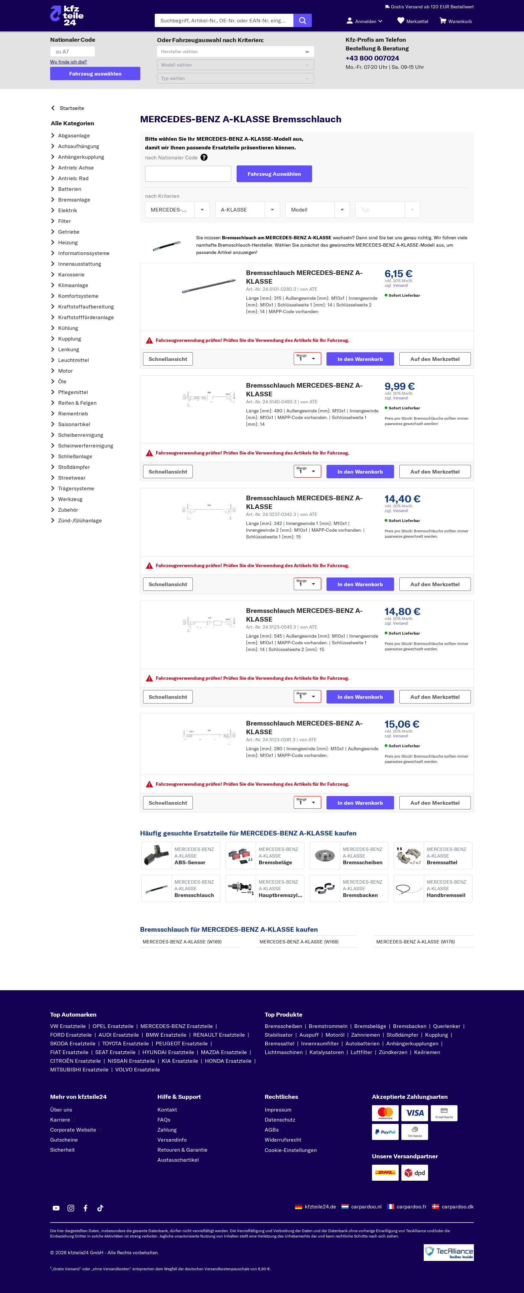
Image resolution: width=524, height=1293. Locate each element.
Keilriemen (427, 1052)
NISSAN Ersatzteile (131, 1061)
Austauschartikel (178, 1160)
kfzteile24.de (320, 1206)
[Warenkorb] (455, 20)
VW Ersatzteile (68, 1026)
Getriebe (69, 231)
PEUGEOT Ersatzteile (182, 1043)
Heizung (68, 242)
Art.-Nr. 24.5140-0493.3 (282, 402)
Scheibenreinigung (80, 434)
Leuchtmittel (73, 360)
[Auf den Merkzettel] (435, 359)
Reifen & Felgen (77, 402)
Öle (62, 381)
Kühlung (68, 328)
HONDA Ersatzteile (228, 1061)
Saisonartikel (74, 424)
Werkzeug (70, 499)
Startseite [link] (72, 108)
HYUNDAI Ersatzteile (168, 1052)
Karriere (63, 1120)
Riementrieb (73, 413)
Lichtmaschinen (284, 1052)
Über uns (61, 1110)
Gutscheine (64, 1140)
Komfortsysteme (78, 295)
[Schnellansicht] (168, 359)
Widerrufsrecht (283, 1140)
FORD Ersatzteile (71, 1035)
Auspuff (309, 1035)
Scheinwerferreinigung (85, 445)
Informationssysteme (84, 253)
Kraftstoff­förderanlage (86, 317)
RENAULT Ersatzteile (219, 1035)
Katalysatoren (326, 1052)
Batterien (69, 188)
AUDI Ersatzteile (119, 1035)
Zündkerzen (393, 1052)
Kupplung (69, 338)
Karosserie (71, 274)
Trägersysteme (76, 488)
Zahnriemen (365, 1035)
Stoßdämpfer (74, 467)
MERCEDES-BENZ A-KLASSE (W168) (299, 942)
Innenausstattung (79, 263)
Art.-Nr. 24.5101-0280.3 (281, 289)
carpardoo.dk (458, 1206)
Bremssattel (279, 1043)
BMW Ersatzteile (166, 1035)
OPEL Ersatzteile (113, 1026)
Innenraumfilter (320, 1043)
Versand (400, 285)
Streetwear (72, 477)
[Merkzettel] (412, 20)
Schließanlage (75, 456)
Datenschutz (280, 1120)
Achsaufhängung (78, 146)
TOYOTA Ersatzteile (125, 1043)
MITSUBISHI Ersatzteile (79, 1069)
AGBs (272, 1130)
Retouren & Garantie (182, 1150)
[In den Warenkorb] (360, 359)
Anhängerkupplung (81, 156)
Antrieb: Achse (76, 167)
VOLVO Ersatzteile (137, 1069)
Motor (65, 370)
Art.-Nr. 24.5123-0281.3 (281, 740)
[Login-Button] (366, 20)
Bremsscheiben (283, 1026)
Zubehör (68, 509)
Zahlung (167, 1130)
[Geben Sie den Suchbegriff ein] (224, 20)
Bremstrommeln (328, 1026)
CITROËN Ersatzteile (75, 1061)
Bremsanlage (74, 199)
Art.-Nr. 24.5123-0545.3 (281, 627)
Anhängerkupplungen (412, 1043)
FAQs (163, 1120)
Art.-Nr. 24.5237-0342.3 (281, 514)
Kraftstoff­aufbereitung (86, 306)
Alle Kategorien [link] (72, 123)
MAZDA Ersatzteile (224, 1052)
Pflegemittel (73, 392)
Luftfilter (361, 1052)
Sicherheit (62, 1150)
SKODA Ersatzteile (73, 1043)
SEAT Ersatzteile (115, 1052)
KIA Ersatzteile (180, 1061)
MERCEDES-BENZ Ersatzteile (176, 1026)
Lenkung (68, 349)
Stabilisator (279, 1035)
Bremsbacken (409, 1026)
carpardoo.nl (366, 1206)
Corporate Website (76, 1130)
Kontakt (167, 1110)
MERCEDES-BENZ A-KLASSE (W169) (182, 942)
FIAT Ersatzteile (69, 1052)
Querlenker (447, 1026)
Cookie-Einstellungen (291, 1150)
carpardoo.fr (412, 1206)
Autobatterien (363, 1043)
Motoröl (335, 1035)
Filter (64, 221)
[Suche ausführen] (302, 20)
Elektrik (67, 210)
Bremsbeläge (370, 1026)
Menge (301, 355)
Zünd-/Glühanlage (80, 520)
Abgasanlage (74, 135)
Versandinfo (172, 1140)
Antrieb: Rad (73, 178)
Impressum (278, 1110)
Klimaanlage (73, 285)
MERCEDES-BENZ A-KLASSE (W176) (415, 942)
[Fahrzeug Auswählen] (274, 173)
